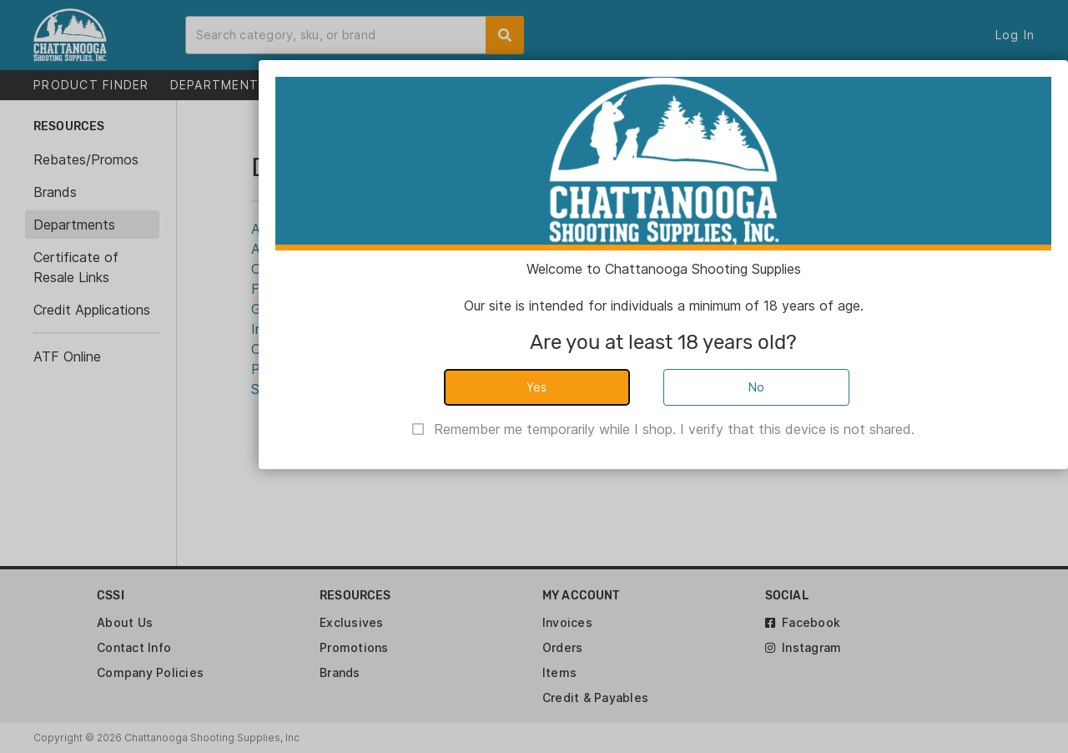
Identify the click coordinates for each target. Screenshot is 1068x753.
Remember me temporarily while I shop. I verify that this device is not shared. (674, 429)
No (756, 387)
